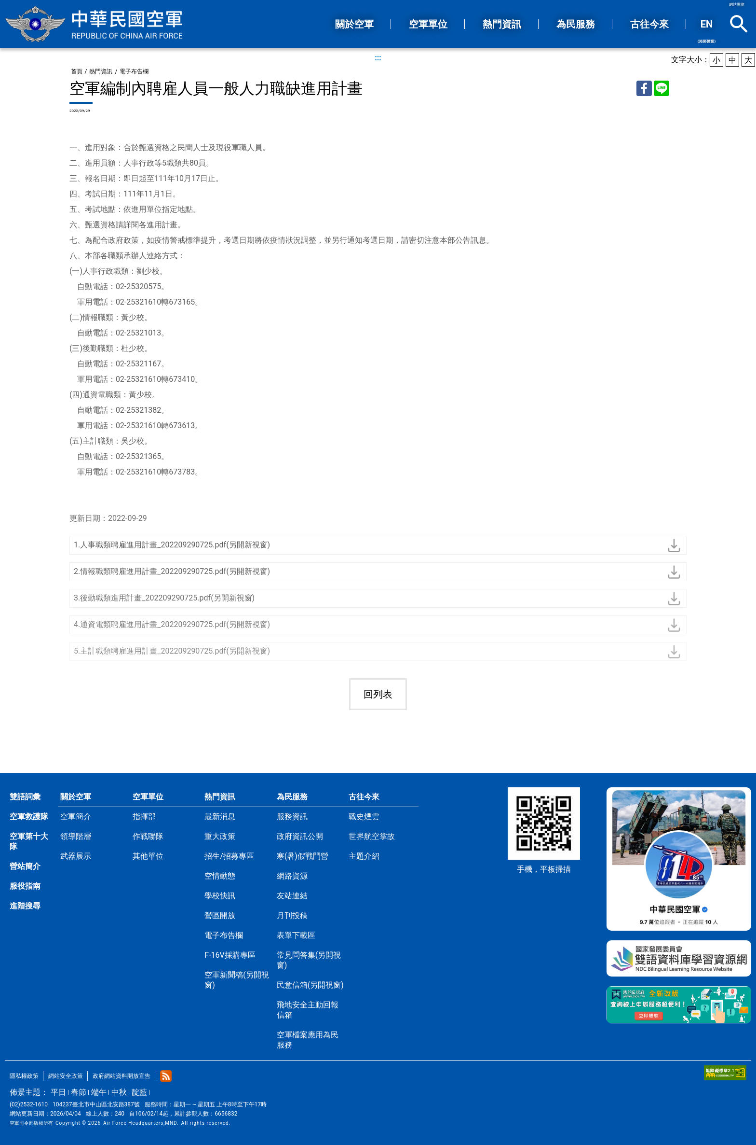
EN (706, 30)
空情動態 (219, 875)
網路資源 (292, 875)
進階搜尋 (25, 905)
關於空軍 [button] (354, 24)
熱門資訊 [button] (502, 24)
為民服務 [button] (575, 24)
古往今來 (364, 796)
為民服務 (292, 796)
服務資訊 (292, 816)
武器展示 (75, 856)
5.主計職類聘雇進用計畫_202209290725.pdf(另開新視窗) (172, 651)
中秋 (119, 1092)
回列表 (378, 694)
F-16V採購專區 (229, 955)
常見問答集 (309, 960)
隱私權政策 (24, 1076)
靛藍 (139, 1092)
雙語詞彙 (25, 796)
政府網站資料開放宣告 (121, 1076)
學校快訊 (219, 895)
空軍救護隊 (29, 816)
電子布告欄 (134, 71)
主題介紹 (364, 856)
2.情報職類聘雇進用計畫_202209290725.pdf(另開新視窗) (172, 571)
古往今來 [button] (649, 24)
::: (378, 57)
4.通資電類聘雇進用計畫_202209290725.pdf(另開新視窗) (172, 624)
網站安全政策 (65, 1076)
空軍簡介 (75, 816)
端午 (99, 1092)
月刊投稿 (292, 915)
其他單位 (148, 856)
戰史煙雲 (364, 816)
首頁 (76, 71)
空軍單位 (148, 796)
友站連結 (292, 895)
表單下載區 (296, 935)
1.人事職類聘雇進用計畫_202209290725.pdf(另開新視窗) (172, 544)
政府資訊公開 (300, 836)
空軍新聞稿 (236, 980)
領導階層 (75, 836)
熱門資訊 (100, 71)
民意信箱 (310, 985)
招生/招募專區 (229, 856)
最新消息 (219, 816)
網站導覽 (736, 4)
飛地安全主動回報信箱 (307, 1009)
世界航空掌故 (372, 836)
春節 (78, 1092)
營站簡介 (25, 866)
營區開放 (219, 915)
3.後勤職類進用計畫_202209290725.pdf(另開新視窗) (164, 597)
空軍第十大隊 (29, 841)
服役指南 (25, 886)
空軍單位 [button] (428, 24)
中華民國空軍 (94, 24)
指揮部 (144, 816)
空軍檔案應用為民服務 (307, 1039)
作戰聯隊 (148, 836)
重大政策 (219, 836)
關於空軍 (75, 796)
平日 (58, 1092)
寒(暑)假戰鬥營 (302, 856)
